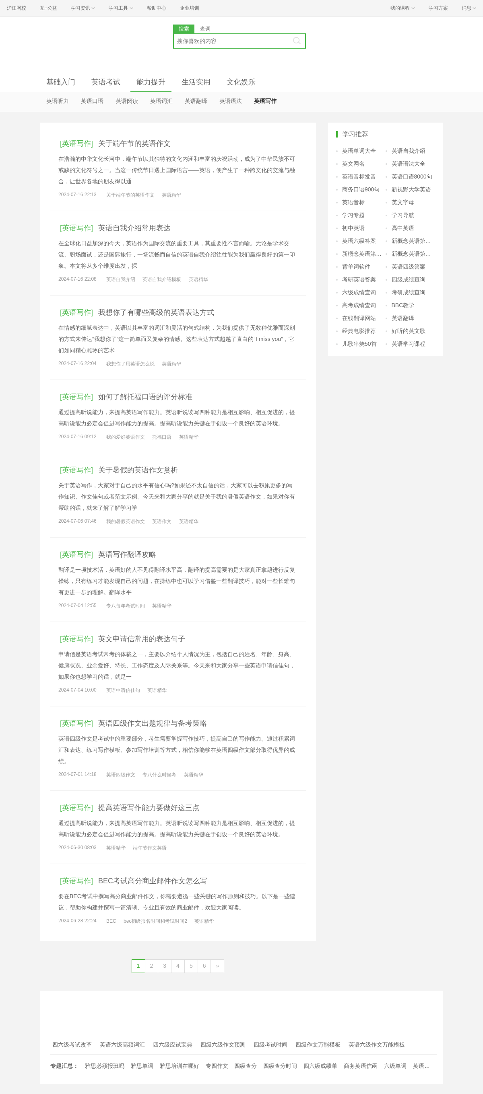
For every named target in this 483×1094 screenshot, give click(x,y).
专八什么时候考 (159, 775)
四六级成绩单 (320, 1066)
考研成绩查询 (408, 292)
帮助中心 (156, 8)
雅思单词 (142, 1066)
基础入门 (60, 82)
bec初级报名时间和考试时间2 (155, 921)
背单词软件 (356, 266)
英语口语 (92, 101)
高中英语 (403, 228)
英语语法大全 (408, 163)
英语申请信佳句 (123, 690)
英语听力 (57, 101)
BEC (111, 921)
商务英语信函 (361, 1066)
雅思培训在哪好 (179, 1066)
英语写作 (265, 101)
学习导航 (403, 215)
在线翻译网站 (359, 318)
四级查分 (245, 1066)
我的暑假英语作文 (125, 521)
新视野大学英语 (411, 189)
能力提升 (150, 82)
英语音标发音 (359, 176)
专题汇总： (64, 1066)
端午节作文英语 (150, 848)
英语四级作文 (120, 775)
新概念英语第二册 (413, 241)
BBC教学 (403, 305)
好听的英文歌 (408, 331)
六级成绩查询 (359, 292)
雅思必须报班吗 (104, 1066)
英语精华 (171, 195)
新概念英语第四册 (413, 253)
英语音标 (353, 202)
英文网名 (353, 163)
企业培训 (189, 8)
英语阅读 (127, 101)
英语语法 (230, 101)
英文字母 (403, 202)
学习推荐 (355, 134)
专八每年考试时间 (125, 606)
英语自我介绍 (120, 279)
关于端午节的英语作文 (130, 195)
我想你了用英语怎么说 (130, 364)
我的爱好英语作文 (125, 437)
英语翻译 (196, 101)
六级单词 (395, 1066)
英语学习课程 (408, 344)
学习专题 (353, 215)
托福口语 (161, 437)
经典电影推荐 (359, 331)
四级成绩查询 (408, 279)
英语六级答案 (359, 241)
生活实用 (196, 82)
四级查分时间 (280, 1066)
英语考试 (105, 82)
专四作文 (217, 1066)
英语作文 (161, 521)
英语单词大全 (359, 151)
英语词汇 (161, 101)
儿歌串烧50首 (359, 344)
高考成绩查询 (359, 305)
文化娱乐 (241, 82)
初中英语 (353, 228)
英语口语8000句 (412, 176)
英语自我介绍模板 (161, 279)
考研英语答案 (359, 279)
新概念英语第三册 (364, 253)
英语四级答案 (408, 266)
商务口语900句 (361, 189)
